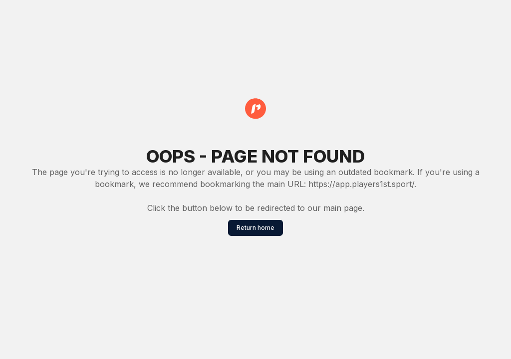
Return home (255, 227)
